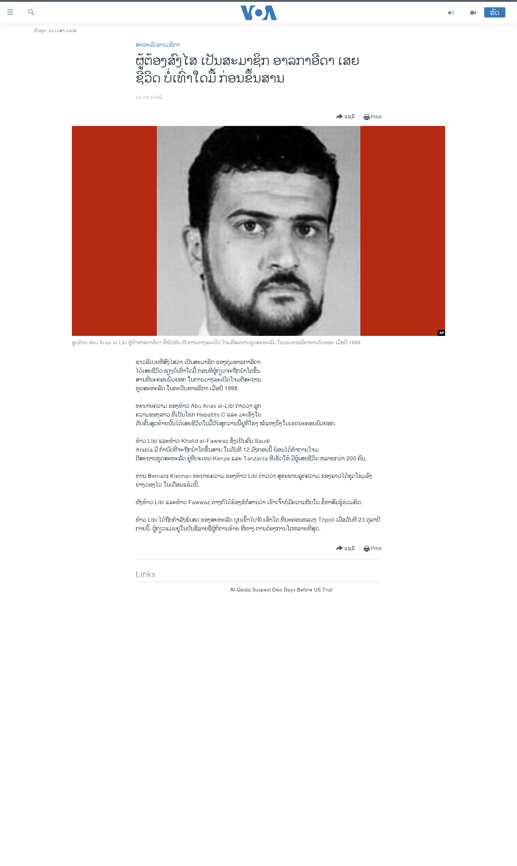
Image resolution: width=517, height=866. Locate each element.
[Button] (345, 117)
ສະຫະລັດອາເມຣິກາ (158, 45)
